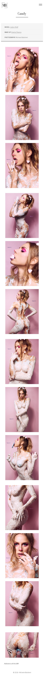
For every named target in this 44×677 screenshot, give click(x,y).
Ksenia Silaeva (16, 32)
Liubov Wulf (14, 27)
